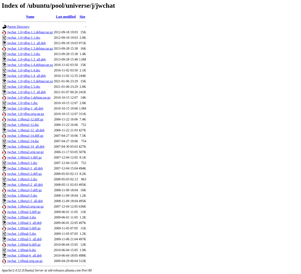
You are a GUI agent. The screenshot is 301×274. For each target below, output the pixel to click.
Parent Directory (18, 26)
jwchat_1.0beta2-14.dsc (23, 141)
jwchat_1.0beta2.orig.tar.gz (25, 152)
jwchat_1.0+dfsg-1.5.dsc (23, 86)
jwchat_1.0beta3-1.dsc (22, 163)
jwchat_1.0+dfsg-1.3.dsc (23, 54)
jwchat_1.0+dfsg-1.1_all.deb (26, 43)
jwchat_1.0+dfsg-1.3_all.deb (26, 59)
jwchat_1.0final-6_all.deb (24, 255)
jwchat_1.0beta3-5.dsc (22, 195)
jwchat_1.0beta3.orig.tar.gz (25, 206)
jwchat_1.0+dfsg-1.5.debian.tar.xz (30, 81)
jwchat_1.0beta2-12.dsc (23, 125)
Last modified (66, 16)
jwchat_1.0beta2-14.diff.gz (25, 135)
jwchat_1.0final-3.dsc (21, 217)
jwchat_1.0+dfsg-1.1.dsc (23, 37)
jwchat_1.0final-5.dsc (21, 233)
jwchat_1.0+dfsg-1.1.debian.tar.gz (30, 32)
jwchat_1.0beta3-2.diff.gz (24, 174)
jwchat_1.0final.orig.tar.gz (25, 261)
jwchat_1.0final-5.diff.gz (24, 228)
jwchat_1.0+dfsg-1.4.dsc (23, 70)
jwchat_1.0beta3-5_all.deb (25, 201)
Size (82, 16)
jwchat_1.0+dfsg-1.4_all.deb (26, 76)
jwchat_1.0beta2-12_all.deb (26, 130)
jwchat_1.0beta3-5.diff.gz (24, 190)
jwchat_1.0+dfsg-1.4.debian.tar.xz (30, 65)
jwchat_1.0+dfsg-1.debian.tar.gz (28, 97)
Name (30, 16)
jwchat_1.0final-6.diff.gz (24, 244)
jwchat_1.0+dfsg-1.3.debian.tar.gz (30, 48)
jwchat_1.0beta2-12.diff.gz (25, 119)
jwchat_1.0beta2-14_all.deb (26, 146)
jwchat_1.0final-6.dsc (21, 250)
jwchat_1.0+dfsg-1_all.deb (25, 108)
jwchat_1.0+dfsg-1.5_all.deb (26, 92)
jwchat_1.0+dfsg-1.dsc (22, 103)
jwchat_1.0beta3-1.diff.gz (24, 157)
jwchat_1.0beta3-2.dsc (22, 179)
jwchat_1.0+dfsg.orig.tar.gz (25, 114)
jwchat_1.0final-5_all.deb (24, 239)
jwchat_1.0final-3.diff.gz (24, 212)
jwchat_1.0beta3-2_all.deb (25, 184)
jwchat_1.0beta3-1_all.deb (25, 168)
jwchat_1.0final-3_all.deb (24, 223)
